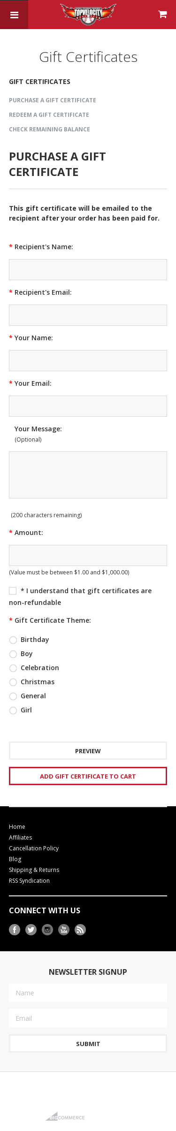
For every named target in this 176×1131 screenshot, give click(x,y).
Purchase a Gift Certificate (52, 100)
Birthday (29, 639)
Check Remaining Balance (49, 129)
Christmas (31, 682)
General (27, 696)
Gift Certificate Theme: (50, 620)
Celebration (34, 667)
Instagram (48, 930)
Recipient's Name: (41, 246)
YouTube (64, 930)
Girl (20, 710)
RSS (80, 930)
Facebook (15, 930)
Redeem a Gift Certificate (49, 115)
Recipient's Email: (40, 292)
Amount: (26, 532)
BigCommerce (68, 1116)
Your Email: (30, 383)
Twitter (31, 930)
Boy (21, 653)
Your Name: (31, 337)
